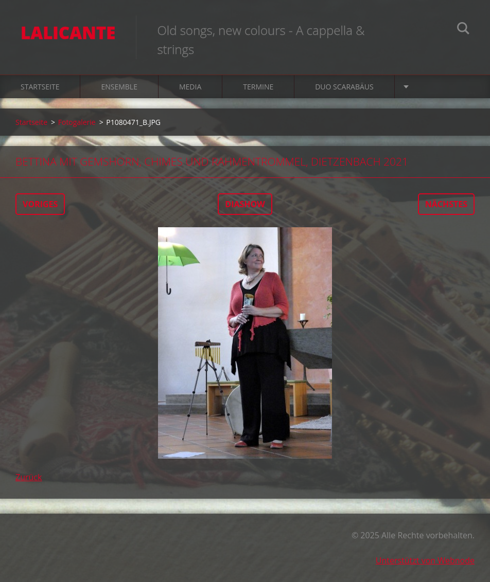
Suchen (463, 30)
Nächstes (446, 204)
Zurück (28, 477)
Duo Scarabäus (344, 87)
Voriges (40, 204)
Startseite (40, 87)
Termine (258, 87)
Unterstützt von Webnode (425, 560)
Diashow (245, 204)
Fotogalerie (77, 122)
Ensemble (119, 87)
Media (190, 87)
